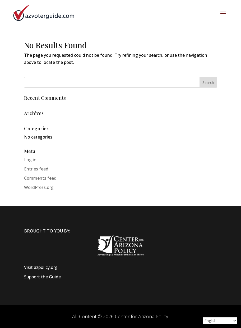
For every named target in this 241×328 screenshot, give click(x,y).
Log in (30, 160)
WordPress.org (39, 187)
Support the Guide (42, 277)
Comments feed (40, 178)
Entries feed (36, 169)
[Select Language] (220, 320)
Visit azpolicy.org (41, 267)
